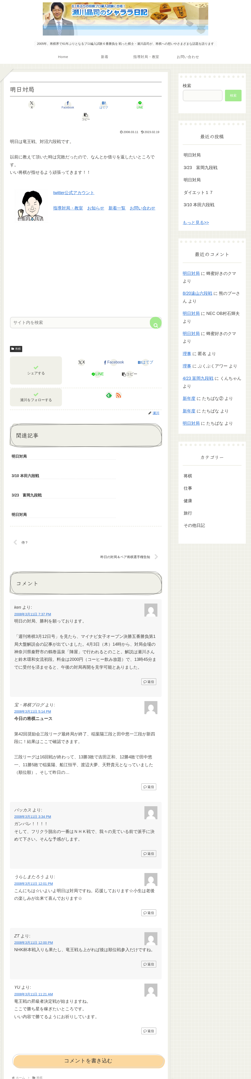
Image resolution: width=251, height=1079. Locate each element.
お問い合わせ (142, 196)
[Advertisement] (86, 256)
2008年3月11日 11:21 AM (33, 944)
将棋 (16, 337)
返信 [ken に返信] (148, 632)
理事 (187, 353)
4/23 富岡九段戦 (198, 378)
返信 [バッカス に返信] (148, 804)
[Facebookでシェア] (60, 105)
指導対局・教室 (68, 196)
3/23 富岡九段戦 (200, 167)
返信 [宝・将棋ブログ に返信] (148, 737)
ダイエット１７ (198, 192)
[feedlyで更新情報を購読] (109, 383)
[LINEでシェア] (111, 105)
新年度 (189, 398)
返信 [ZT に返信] (148, 915)
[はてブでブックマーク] (86, 105)
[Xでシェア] (35, 105)
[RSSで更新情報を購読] (118, 383)
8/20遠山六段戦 (197, 293)
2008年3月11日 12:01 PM (33, 834)
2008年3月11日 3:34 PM (32, 767)
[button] (137, 105)
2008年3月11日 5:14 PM (32, 662)
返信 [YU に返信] (148, 981)
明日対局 (192, 155)
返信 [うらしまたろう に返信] (148, 863)
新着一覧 (117, 196)
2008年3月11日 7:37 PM (32, 564)
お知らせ (95, 196)
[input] (86, 311)
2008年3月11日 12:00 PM (33, 893)
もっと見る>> (196, 222)
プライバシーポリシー (125, 1064)
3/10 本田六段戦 (199, 204)
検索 (187, 85)
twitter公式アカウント (73, 181)
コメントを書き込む (88, 1011)
